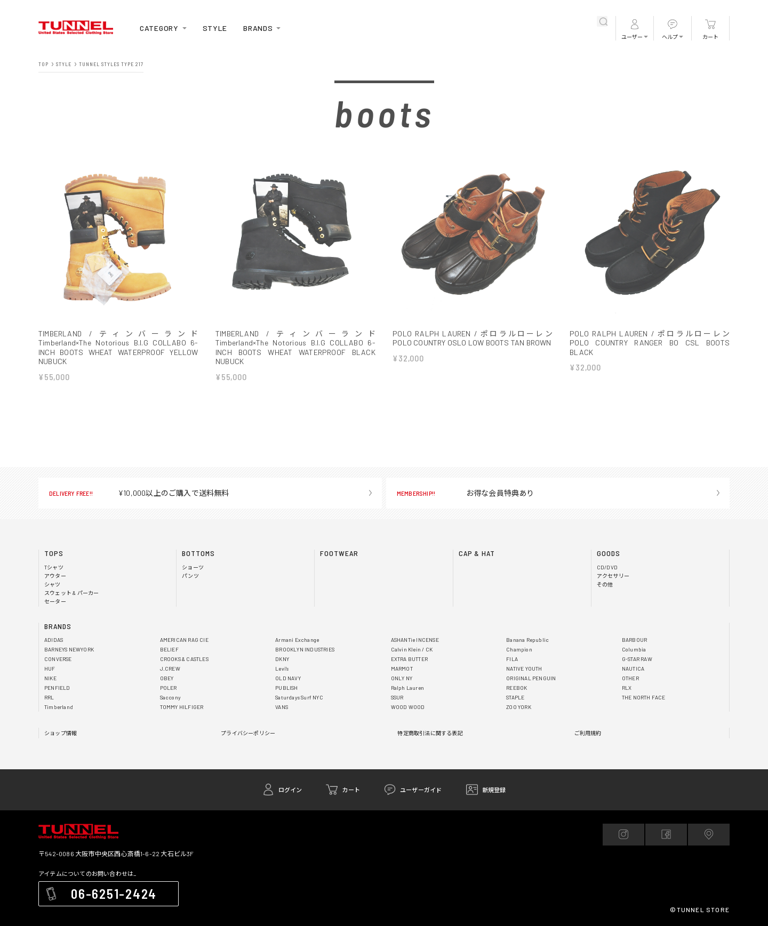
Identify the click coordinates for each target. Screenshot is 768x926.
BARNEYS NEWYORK (69, 650)
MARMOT (402, 669)
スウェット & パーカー (71, 593)
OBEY (167, 678)
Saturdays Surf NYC (299, 698)
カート (710, 37)
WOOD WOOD (408, 707)
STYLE (215, 28)
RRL (49, 698)
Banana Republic (527, 640)
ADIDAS (53, 640)
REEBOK (516, 688)
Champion (519, 650)
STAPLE (515, 698)
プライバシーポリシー (248, 733)
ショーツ (193, 568)
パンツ (190, 576)
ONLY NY (401, 678)
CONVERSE (58, 659)
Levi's (282, 669)
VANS (281, 707)
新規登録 (494, 790)
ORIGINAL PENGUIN (531, 678)
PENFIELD (57, 688)
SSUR (397, 698)
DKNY (282, 659)
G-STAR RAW (637, 659)
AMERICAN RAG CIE (184, 640)
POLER (168, 688)
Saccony (170, 698)
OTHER (630, 678)
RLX (627, 688)
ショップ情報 (60, 733)
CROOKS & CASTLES (184, 659)
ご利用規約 (588, 733)
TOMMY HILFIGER (182, 707)
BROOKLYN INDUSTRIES (304, 650)
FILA (512, 659)
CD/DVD (607, 568)
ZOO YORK (518, 707)
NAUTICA (633, 669)
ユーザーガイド (421, 790)
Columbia (634, 650)
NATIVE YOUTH (524, 669)
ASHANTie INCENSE (415, 640)
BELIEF (169, 650)
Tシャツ (53, 568)
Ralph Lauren (407, 688)
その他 (605, 585)
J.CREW (170, 669)
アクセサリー (613, 576)
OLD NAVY (288, 678)
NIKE (50, 678)
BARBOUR (634, 640)
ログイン (290, 790)
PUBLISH (286, 688)
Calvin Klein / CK (412, 650)
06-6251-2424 (114, 894)
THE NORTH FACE (644, 698)
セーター (55, 602)
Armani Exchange (297, 640)
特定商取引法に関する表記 (429, 733)
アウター (55, 576)
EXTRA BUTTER (409, 659)
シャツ (52, 585)
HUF (49, 669)
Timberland (58, 707)
